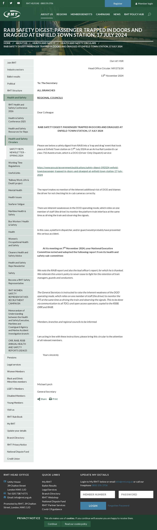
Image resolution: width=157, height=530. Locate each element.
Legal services (14, 364)
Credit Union (13, 458)
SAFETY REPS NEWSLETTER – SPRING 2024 (18, 152)
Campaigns (103, 14)
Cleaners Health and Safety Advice (18, 254)
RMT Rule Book (14, 416)
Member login (144, 3)
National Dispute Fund (18, 451)
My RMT (11, 423)
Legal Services (49, 489)
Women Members (16, 371)
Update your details (16, 430)
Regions (62, 14)
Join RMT (11, 62)
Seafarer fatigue (16, 204)
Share (42, 398)
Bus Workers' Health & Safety (18, 223)
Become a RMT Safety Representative (19, 282)
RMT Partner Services (53, 505)
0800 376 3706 (100, 485)
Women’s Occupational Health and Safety (18, 242)
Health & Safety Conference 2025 (17, 120)
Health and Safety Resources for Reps (18, 130)
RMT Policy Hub (134, 14)
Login (93, 505)
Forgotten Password (118, 505)
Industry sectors (15, 69)
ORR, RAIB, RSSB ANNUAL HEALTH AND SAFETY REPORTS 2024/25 (17, 345)
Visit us (10, 409)
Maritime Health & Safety (17, 213)
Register (117, 3)
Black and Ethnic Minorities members (17, 380)
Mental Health (15, 190)
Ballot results (13, 76)
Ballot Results (49, 485)
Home (7, 43)
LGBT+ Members (15, 388)
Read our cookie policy (76, 524)
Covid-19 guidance (52, 509)
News (117, 14)
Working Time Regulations (15, 164)
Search (149, 14)
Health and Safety (44, 43)
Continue (52, 524)
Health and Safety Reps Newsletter (17, 264)
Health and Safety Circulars (78, 43)
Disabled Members (16, 396)
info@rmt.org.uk (23, 497)
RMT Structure (14, 90)
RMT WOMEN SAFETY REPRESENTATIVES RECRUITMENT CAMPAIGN (18, 297)
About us (21, 43)
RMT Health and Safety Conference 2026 (17, 108)
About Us (47, 14)
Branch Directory (15, 437)
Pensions (11, 357)
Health (11, 232)
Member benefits (81, 14)
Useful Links (14, 173)
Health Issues (15, 197)
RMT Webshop (50, 497)
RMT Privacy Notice (17, 444)
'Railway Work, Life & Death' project (18, 182)
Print (53, 398)
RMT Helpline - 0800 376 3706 (39, 3)
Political (11, 83)
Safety (11, 273)
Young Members (15, 402)
